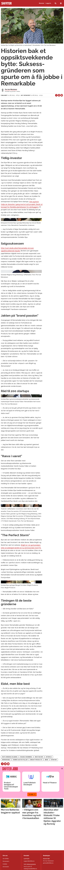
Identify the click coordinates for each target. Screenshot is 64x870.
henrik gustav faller (20, 759)
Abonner (41, 3)
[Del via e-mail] (61, 95)
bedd (46, 759)
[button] (61, 768)
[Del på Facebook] (56, 95)
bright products (36, 759)
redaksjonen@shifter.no (30, 868)
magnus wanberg (26, 757)
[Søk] (55, 3)
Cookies (5, 864)
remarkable (6, 759)
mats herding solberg (10, 757)
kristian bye (39, 757)
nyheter (54, 759)
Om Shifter (6, 858)
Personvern (6, 861)
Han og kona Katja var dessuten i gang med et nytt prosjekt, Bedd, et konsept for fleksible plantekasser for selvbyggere (21, 204)
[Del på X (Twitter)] (59, 95)
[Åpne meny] (61, 3)
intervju (49, 757)
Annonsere (6, 866)
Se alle (31, 794)
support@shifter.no (29, 861)
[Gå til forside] (9, 3)
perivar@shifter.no (48, 863)
